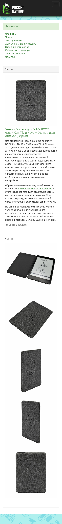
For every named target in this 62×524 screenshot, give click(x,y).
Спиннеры (10, 34)
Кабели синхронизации (17, 50)
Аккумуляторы (13, 40)
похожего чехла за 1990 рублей (35, 188)
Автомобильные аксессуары (21, 43)
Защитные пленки (15, 53)
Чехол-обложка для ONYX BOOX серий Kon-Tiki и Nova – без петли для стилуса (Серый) (30, 133)
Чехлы (8, 37)
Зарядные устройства (17, 47)
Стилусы (10, 57)
